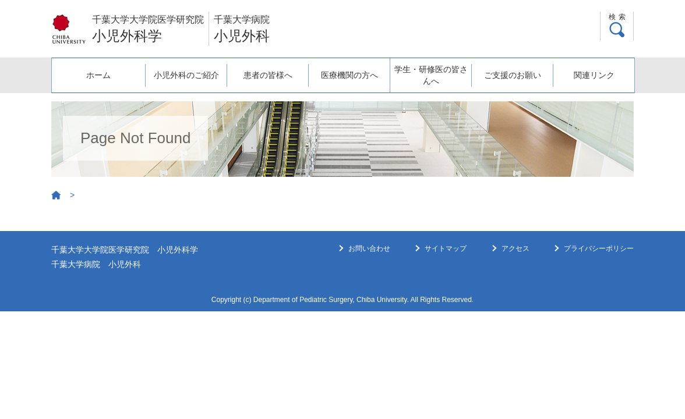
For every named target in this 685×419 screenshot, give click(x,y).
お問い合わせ (369, 248)
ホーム (93, 69)
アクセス (515, 248)
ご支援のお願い (509, 69)
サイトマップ (446, 248)
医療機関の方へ (343, 69)
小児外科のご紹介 (176, 69)
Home (56, 195)
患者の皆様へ (259, 69)
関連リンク (593, 69)
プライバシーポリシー (599, 248)
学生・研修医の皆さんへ (426, 75)
